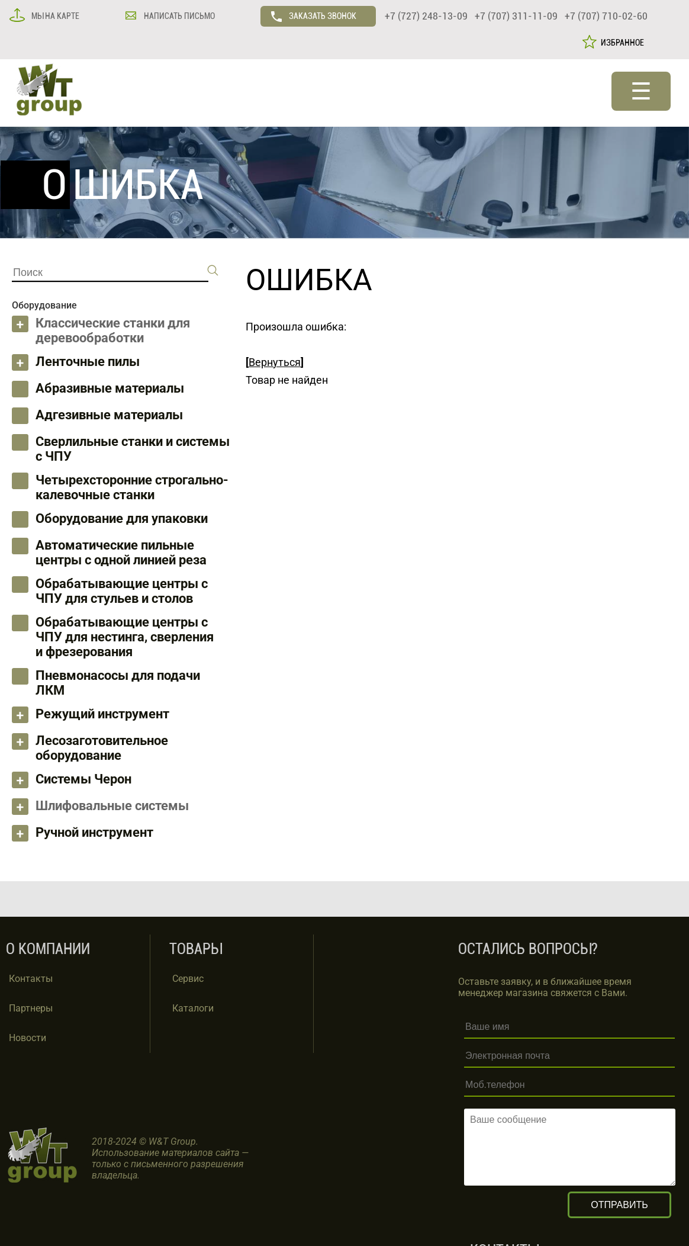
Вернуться (275, 362)
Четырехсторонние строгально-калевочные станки (132, 487)
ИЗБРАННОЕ (620, 42)
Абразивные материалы (110, 388)
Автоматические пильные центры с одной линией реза (121, 552)
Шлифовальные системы (112, 805)
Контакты (31, 978)
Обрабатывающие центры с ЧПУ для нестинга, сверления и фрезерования (125, 637)
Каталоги (193, 1008)
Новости (27, 1037)
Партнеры (31, 1008)
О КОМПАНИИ (48, 949)
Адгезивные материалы (109, 414)
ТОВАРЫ (195, 949)
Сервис (188, 978)
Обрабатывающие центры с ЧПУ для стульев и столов (122, 591)
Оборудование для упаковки (122, 518)
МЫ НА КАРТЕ (54, 16)
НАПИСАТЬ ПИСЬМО (178, 16)
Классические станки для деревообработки (113, 330)
